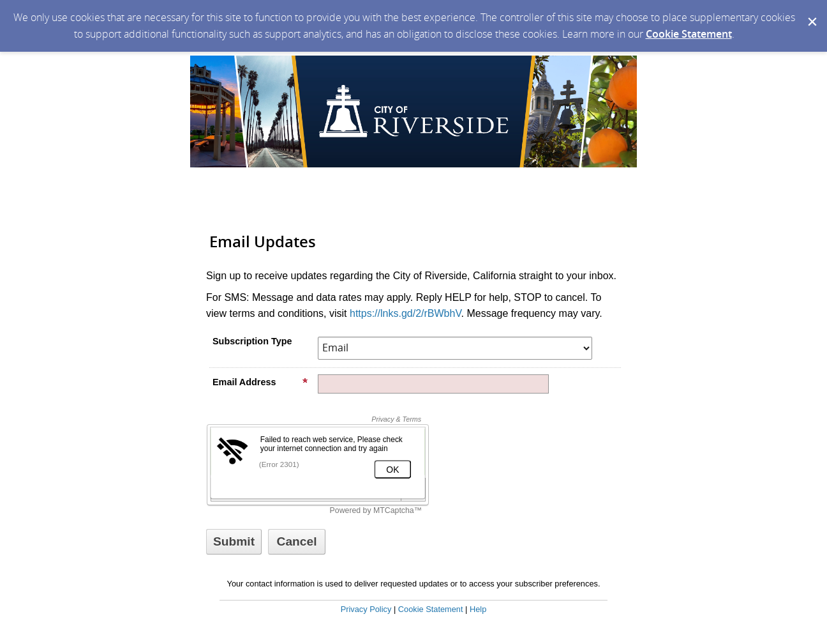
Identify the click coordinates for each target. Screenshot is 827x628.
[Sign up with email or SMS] (234, 542)
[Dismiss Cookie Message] (811, 12)
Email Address (260, 382)
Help (478, 609)
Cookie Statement (689, 34)
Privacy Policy (366, 609)
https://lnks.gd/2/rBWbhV (405, 313)
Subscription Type (252, 341)
